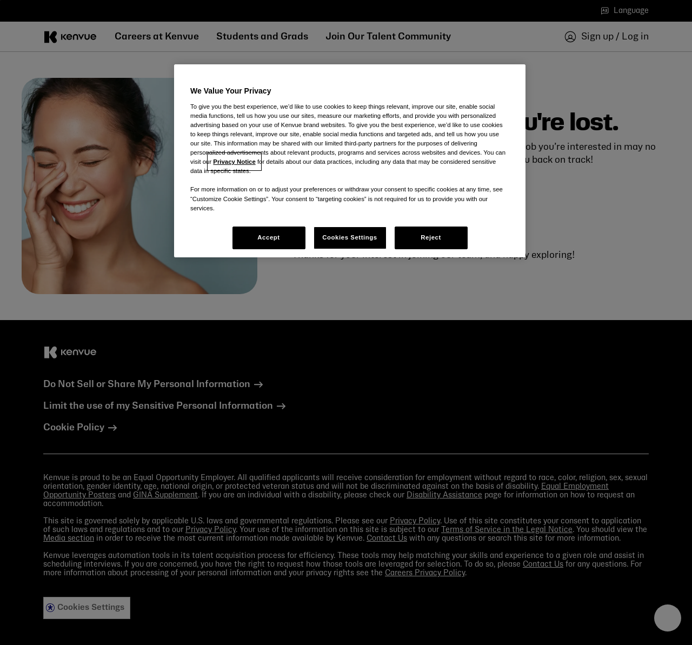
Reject (431, 237)
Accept (268, 237)
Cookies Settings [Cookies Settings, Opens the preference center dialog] (349, 237)
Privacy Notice (234, 161)
